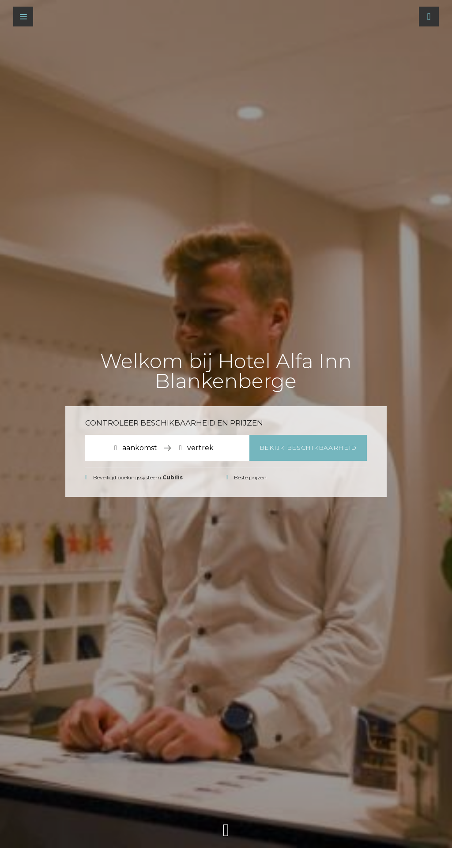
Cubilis (172, 477)
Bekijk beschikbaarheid (308, 448)
